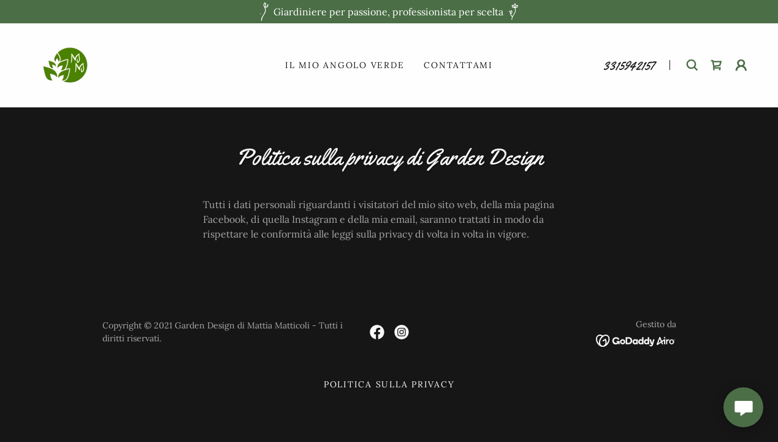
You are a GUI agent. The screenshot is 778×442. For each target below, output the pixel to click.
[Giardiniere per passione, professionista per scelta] (389, 11)
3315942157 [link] (629, 65)
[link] (65, 64)
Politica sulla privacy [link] (389, 384)
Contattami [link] (458, 65)
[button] (741, 65)
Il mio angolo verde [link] (344, 65)
